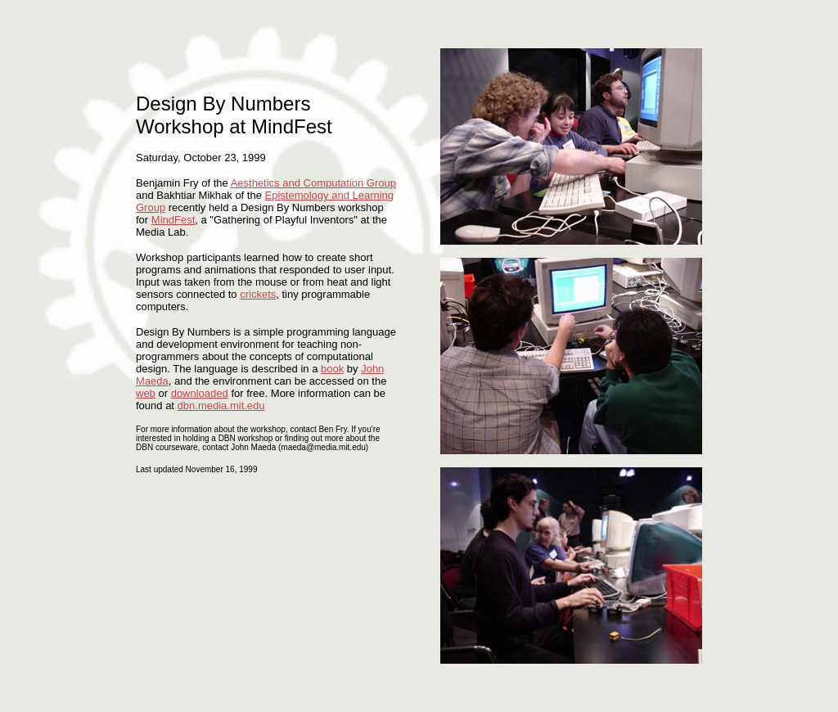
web (145, 393)
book (332, 369)
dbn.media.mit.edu (221, 405)
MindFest (173, 220)
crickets (258, 294)
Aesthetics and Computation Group (313, 183)
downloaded (199, 393)
